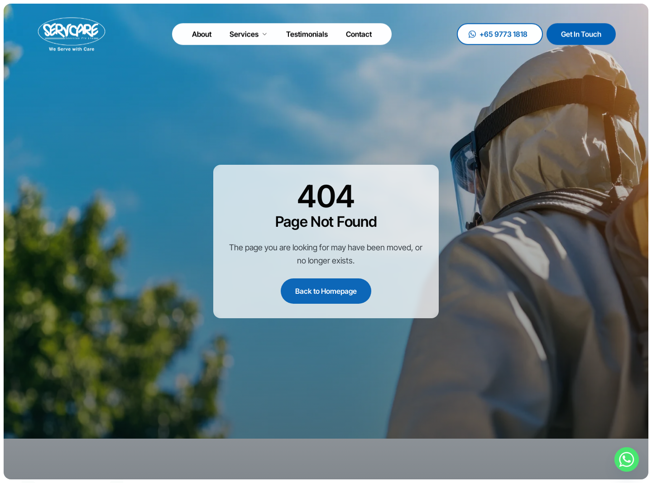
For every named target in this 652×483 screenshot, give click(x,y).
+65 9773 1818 (498, 31)
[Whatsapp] (626, 459)
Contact (359, 31)
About (201, 31)
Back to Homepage (326, 291)
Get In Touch (581, 31)
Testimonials (307, 31)
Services (249, 31)
